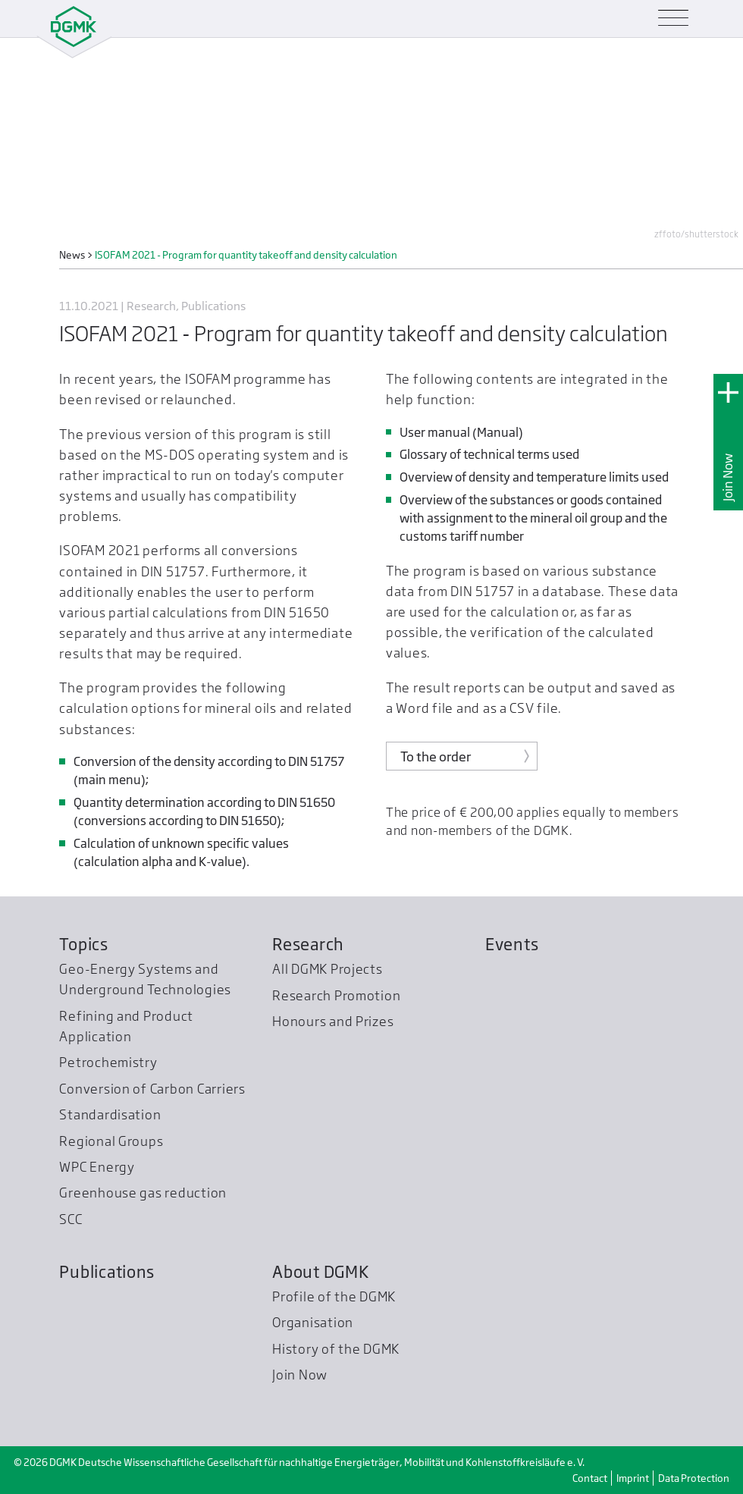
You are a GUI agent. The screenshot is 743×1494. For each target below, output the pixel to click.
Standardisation (110, 1114)
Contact (589, 1478)
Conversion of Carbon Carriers (152, 1089)
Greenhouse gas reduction (143, 1193)
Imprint (632, 1478)
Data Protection (693, 1478)
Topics (83, 944)
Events (511, 944)
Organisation (312, 1322)
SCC (70, 1219)
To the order (435, 756)
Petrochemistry (108, 1062)
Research (308, 944)
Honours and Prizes (332, 1021)
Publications (107, 1272)
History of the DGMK (336, 1349)
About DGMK (320, 1272)
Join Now (728, 477)
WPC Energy (96, 1167)
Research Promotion (336, 995)
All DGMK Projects (327, 969)
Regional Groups (111, 1141)
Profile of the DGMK (334, 1296)
